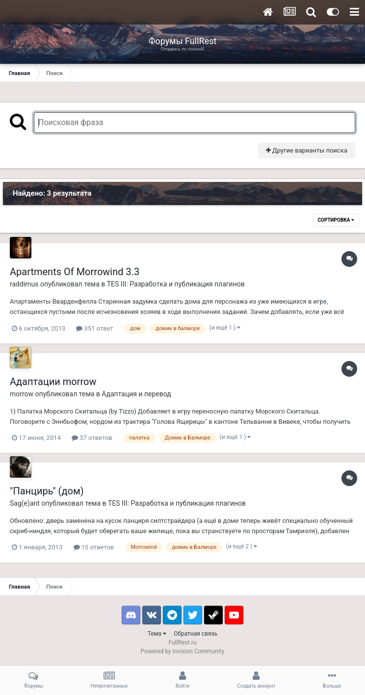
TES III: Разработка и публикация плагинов (176, 284)
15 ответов (94, 547)
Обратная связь (195, 633)
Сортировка (336, 220)
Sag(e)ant (25, 503)
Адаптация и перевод (136, 394)
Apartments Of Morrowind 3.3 (74, 272)
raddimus (24, 284)
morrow (21, 394)
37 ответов (92, 437)
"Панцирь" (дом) (47, 491)
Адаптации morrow (53, 381)
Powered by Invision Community (183, 651)
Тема (157, 633)
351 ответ (94, 328)
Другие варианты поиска (306, 150)
